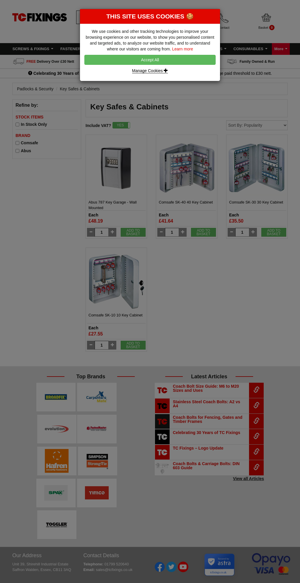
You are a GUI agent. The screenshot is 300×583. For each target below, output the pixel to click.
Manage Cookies (150, 70)
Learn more (182, 49)
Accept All (150, 59)
